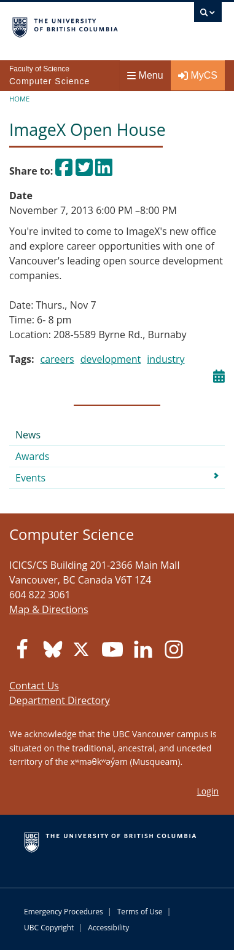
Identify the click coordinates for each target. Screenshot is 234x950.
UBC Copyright (49, 927)
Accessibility (108, 927)
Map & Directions (48, 609)
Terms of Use (140, 911)
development (110, 359)
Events (30, 478)
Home (19, 98)
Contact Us (34, 685)
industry (165, 359)
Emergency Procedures (63, 911)
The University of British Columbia (85, 25)
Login (208, 791)
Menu (145, 75)
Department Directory (59, 700)
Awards (32, 456)
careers (57, 359)
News (28, 434)
